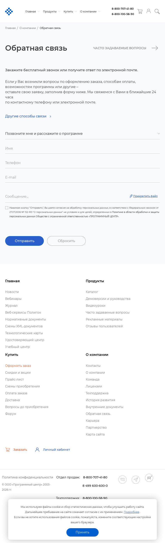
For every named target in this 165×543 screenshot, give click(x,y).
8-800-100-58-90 (123, 14)
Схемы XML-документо (24, 326)
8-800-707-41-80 (123, 8)
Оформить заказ (18, 366)
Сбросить (66, 241)
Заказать (16, 449)
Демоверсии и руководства (108, 299)
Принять (82, 532)
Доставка (12, 400)
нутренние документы (104, 407)
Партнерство (96, 427)
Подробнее (131, 512)
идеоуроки (95, 306)
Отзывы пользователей (104, 326)
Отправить (24, 241)
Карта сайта (95, 434)
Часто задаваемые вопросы (108, 312)
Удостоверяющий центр (24, 340)
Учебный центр (17, 347)
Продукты (51, 11)
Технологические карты (24, 333)
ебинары (13, 299)
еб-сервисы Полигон (23, 312)
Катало (92, 292)
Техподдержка (97, 393)
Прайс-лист (14, 379)
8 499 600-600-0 (95, 486)
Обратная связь (98, 414)
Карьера (92, 421)
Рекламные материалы (104, 319)
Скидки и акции (18, 373)
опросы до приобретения (26, 407)
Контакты (93, 366)
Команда (92, 379)
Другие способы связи (28, 116)
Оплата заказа (16, 393)
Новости (12, 292)
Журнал (11, 306)
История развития (100, 400)
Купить (70, 11)
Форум (10, 414)
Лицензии (94, 386)
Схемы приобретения (22, 386)
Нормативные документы (25, 319)
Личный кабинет (52, 449)
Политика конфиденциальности (27, 477)
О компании (89, 11)
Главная (32, 11)
